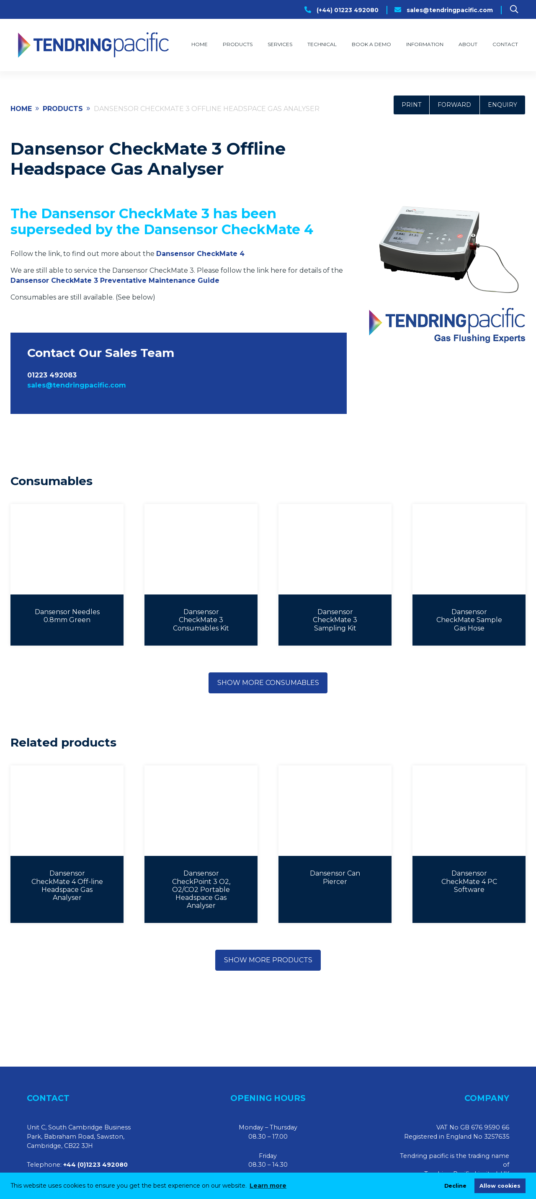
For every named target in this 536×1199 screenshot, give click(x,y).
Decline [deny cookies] (455, 1186)
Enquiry (502, 105)
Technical (322, 44)
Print (411, 105)
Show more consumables (268, 683)
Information (424, 44)
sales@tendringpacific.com (450, 10)
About (468, 44)
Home (199, 44)
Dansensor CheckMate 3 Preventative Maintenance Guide (114, 280)
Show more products (268, 960)
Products (238, 44)
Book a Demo (371, 44)
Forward (454, 105)
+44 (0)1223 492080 (95, 1164)
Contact (505, 44)
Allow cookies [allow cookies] (500, 1186)
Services (280, 44)
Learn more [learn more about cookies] (268, 1185)
